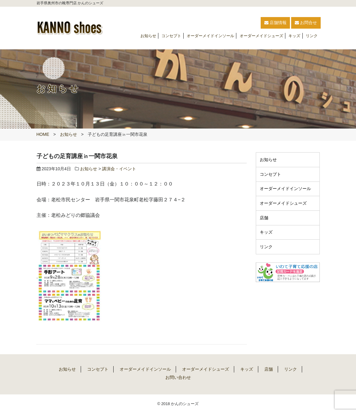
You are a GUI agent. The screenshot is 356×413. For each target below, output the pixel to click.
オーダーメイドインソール (210, 36)
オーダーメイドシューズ (261, 36)
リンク (312, 36)
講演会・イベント (119, 168)
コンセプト (171, 36)
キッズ (294, 36)
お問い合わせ (178, 377)
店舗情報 (254, 22)
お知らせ (148, 36)
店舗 (264, 217)
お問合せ (299, 22)
